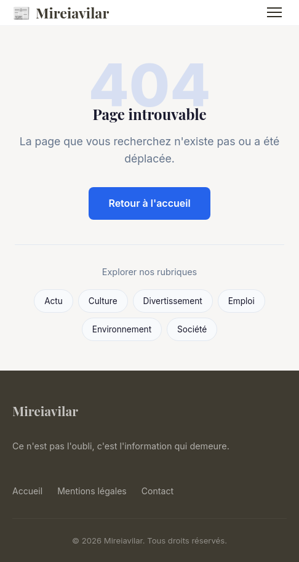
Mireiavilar (60, 12)
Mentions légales (92, 491)
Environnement (121, 329)
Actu (53, 301)
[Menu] (274, 12)
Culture (103, 301)
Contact (157, 491)
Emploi (241, 301)
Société (192, 329)
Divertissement (172, 301)
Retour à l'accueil (149, 203)
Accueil (27, 491)
